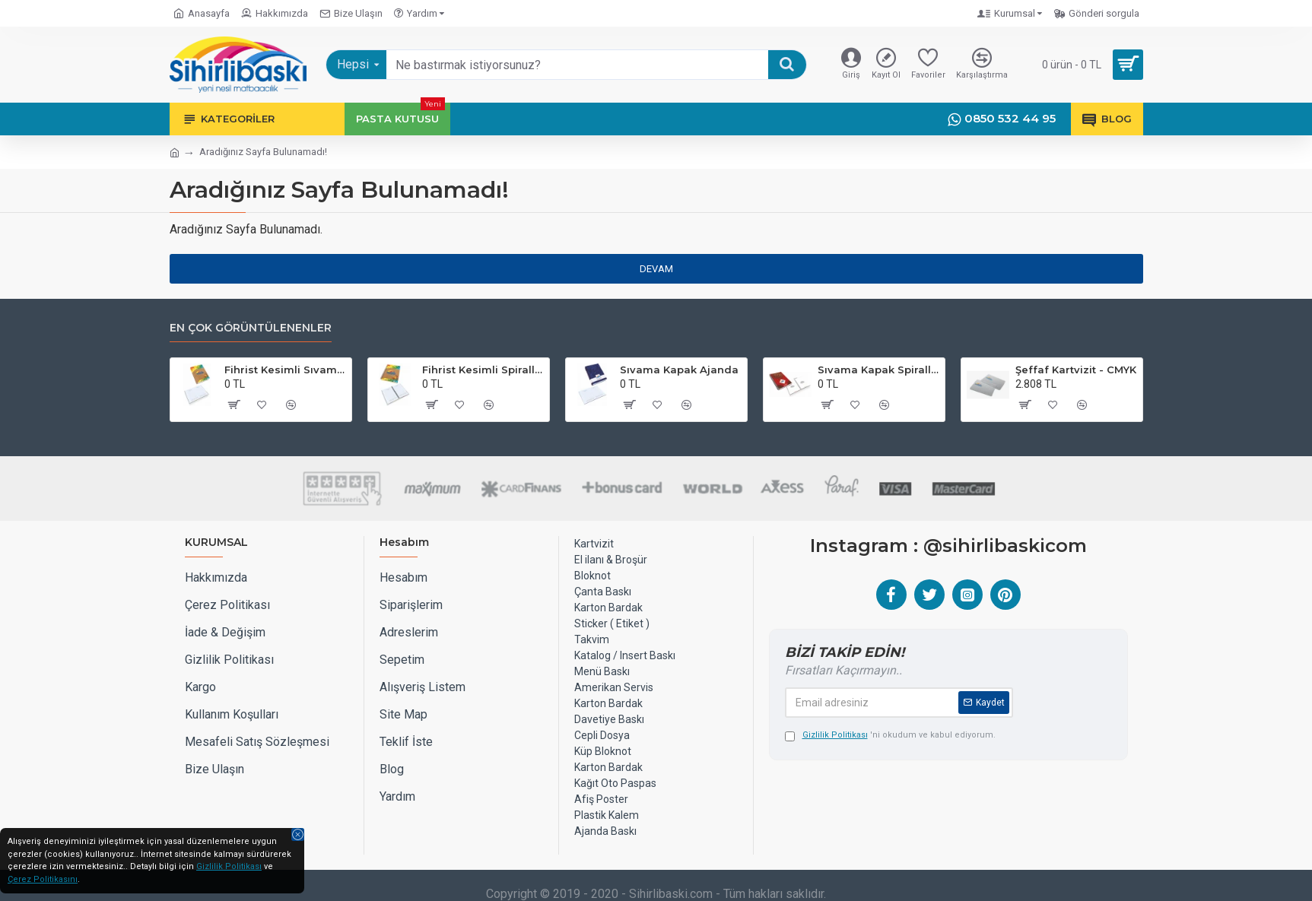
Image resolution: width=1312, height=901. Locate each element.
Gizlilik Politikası (229, 866)
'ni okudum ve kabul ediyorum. (890, 735)
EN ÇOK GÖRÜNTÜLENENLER (251, 328)
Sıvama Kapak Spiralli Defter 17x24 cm (878, 369)
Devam (656, 268)
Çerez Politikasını (43, 879)
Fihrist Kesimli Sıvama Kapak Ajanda (285, 369)
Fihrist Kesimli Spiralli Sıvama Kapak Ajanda (483, 369)
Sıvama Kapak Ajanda (679, 369)
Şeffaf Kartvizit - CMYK (1075, 369)
